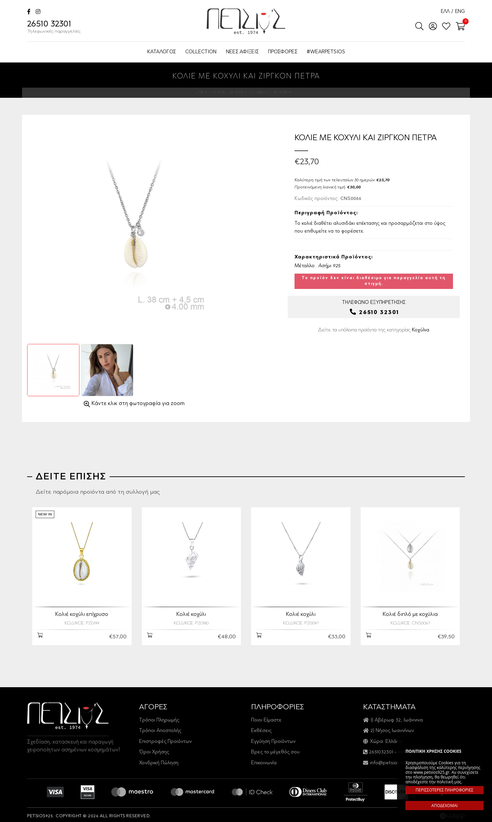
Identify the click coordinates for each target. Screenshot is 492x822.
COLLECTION (200, 52)
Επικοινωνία (264, 760)
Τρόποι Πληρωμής (159, 717)
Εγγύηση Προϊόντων (273, 739)
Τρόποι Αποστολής (160, 728)
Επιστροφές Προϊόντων (165, 739)
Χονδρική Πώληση (158, 760)
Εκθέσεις (261, 728)
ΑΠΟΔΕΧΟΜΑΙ (444, 805)
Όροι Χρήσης (154, 749)
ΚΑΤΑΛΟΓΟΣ (161, 52)
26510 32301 (54, 27)
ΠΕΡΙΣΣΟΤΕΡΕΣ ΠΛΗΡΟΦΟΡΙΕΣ (444, 790)
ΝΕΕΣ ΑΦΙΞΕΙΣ (242, 52)
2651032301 (381, 749)
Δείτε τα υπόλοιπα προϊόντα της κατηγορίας (373, 330)
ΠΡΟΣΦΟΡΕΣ (282, 52)
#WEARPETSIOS (326, 52)
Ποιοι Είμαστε (266, 717)
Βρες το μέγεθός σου (275, 749)
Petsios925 (246, 21)
